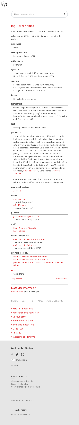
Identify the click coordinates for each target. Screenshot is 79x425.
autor (13, 270)
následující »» (61, 279)
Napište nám (17, 291)
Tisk (32, 301)
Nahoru (14, 301)
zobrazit (17, 190)
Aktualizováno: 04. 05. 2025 (50, 301)
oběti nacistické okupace (24, 245)
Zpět (24, 301)
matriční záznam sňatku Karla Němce (30, 259)
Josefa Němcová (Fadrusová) (26, 216)
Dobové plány (18, 316)
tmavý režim (21, 360)
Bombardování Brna (22, 320)
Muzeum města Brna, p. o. (23, 400)
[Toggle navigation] (74, 4)
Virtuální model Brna (22, 308)
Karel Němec (19, 231)
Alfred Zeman (19, 205)
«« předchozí (17, 279)
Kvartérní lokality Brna (23, 336)
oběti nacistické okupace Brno (29, 239)
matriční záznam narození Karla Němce (31, 256)
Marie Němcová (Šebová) (24, 228)
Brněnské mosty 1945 (22, 324)
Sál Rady (16, 332)
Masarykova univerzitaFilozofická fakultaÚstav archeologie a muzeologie (25, 384)
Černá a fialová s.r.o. (20, 414)
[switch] (13, 360)
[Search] (39, 14)
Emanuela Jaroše (30, 170)
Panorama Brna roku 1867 (25, 312)
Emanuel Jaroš (19, 199)
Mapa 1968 (17, 328)
